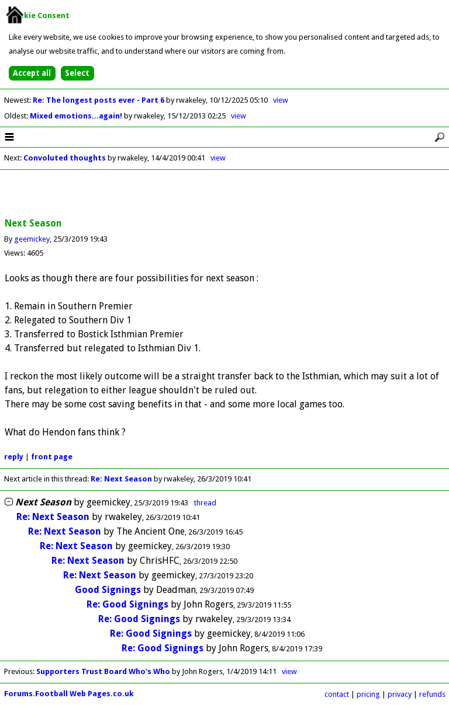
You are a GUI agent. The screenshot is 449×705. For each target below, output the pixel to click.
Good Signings (108, 589)
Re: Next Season (121, 478)
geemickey (32, 239)
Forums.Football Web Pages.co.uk (69, 693)
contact (336, 694)
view (280, 100)
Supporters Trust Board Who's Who (103, 671)
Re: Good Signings (127, 604)
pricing (368, 694)
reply (13, 456)
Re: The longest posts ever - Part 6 (99, 100)
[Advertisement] (224, 194)
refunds (432, 694)
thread (205, 502)
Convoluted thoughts (64, 157)
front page (51, 456)
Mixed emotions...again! (77, 115)
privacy (400, 694)
